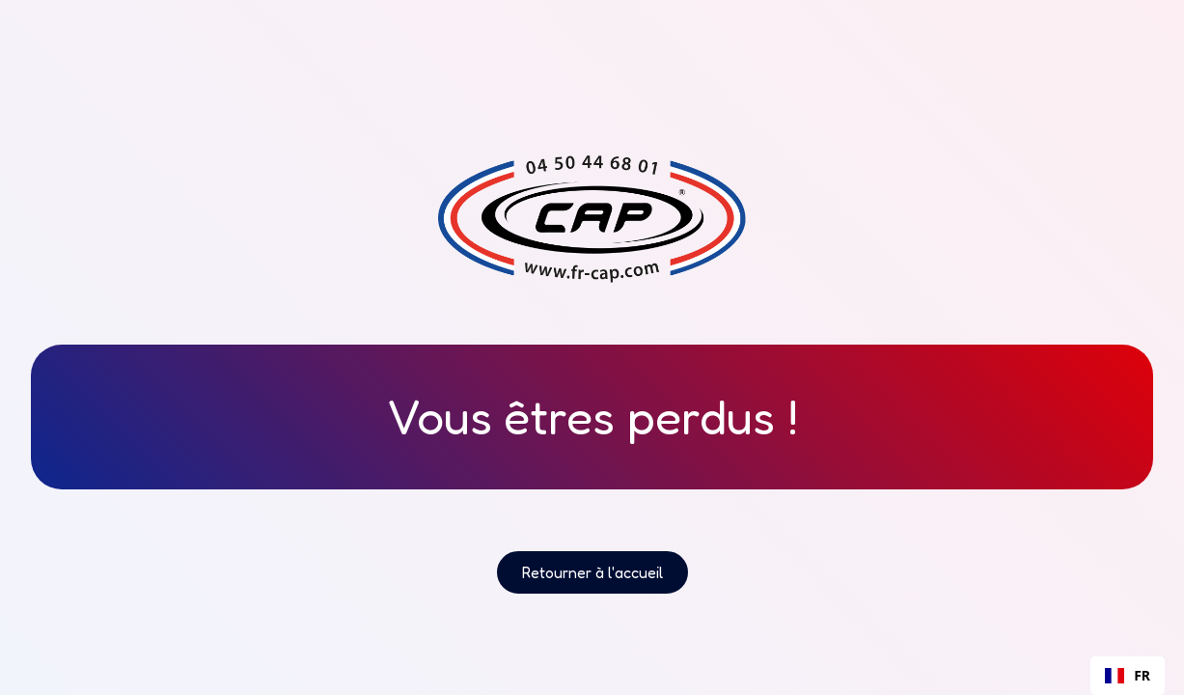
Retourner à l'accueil (592, 572)
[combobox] (1127, 675)
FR (1127, 675)
